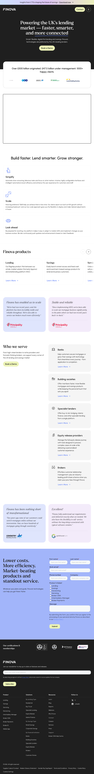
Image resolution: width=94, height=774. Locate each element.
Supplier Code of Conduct (11, 768)
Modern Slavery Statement (28, 768)
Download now (65, 2)
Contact (79, 9)
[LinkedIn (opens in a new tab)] (75, 704)
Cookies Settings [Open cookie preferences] (8, 772)
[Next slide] (88, 251)
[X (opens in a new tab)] (73, 700)
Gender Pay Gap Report (45, 768)
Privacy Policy (72, 768)
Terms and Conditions (60, 768)
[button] (88, 9)
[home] (9, 9)
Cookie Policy (82, 768)
